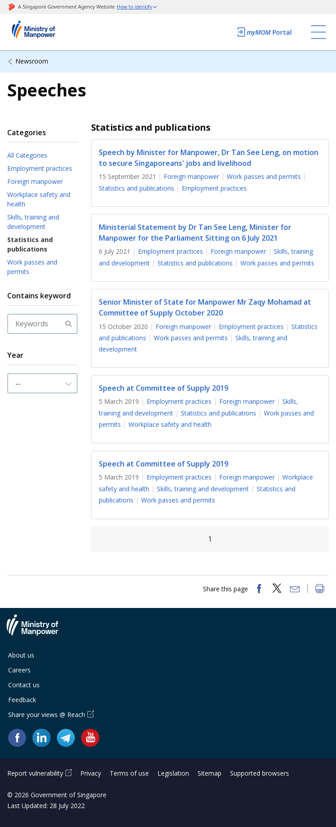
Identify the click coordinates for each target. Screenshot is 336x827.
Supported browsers (259, 773)
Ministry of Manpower (39, 630)
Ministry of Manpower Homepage (45, 32)
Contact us (24, 685)
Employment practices (39, 168)
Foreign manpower (35, 181)
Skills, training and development (33, 222)
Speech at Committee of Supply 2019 (163, 388)
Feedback (22, 699)
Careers (19, 670)
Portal (264, 32)
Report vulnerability (35, 773)
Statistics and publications (30, 244)
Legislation (173, 773)
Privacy (90, 773)
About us (21, 655)
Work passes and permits (32, 267)
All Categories (27, 155)
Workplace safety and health (38, 199)
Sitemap (209, 773)
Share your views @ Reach (46, 714)
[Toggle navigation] (318, 32)
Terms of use (129, 773)
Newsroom (31, 61)
